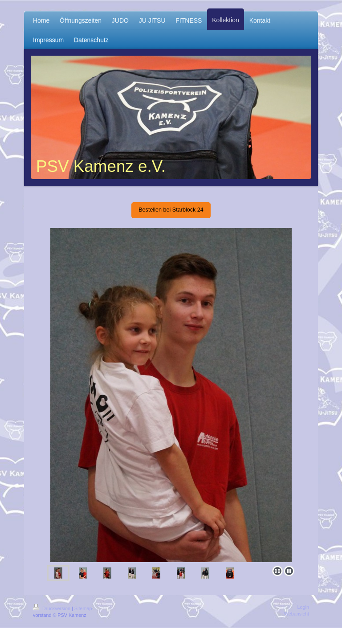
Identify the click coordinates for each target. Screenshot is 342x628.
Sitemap (83, 608)
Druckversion (52, 608)
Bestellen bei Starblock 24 (171, 210)
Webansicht (296, 613)
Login (303, 607)
